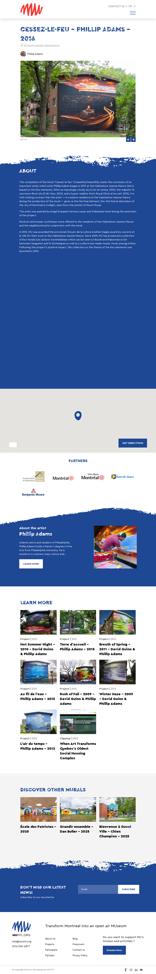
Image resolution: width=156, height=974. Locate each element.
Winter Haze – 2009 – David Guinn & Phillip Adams (116, 699)
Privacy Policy (80, 955)
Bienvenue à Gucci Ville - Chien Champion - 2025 (115, 831)
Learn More (31, 564)
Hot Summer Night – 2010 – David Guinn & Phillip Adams (37, 649)
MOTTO (50, 970)
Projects (49, 944)
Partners (49, 955)
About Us (50, 939)
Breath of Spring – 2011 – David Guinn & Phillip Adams (117, 649)
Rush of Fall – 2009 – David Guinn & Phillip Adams (78, 699)
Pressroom (78, 944)
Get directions (132, 443)
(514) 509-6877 (21, 946)
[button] (128, 139)
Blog (75, 939)
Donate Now (114, 950)
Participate (51, 950)
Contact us (116, 6)
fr (130, 6)
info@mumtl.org (21, 941)
